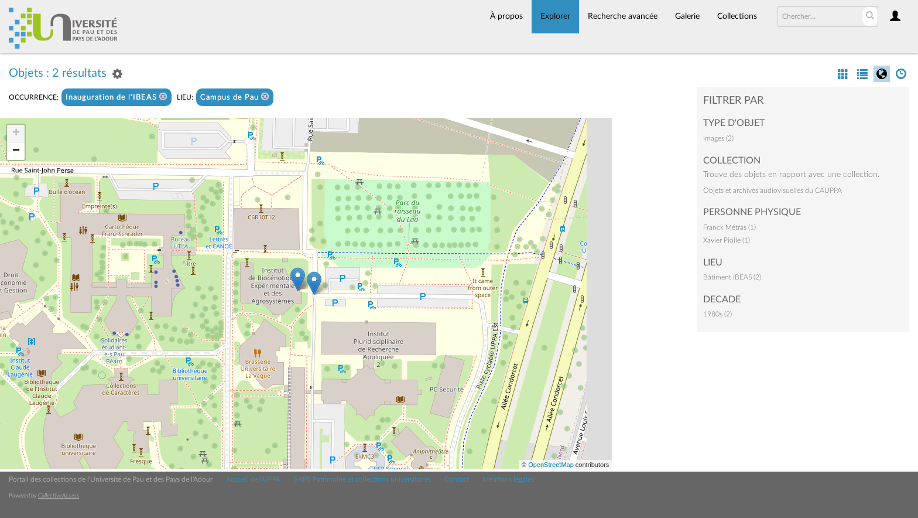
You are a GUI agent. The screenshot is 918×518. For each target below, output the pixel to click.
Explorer (555, 16)
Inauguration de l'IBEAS (116, 97)
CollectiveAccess (58, 496)
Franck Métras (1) (729, 227)
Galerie (687, 16)
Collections (737, 16)
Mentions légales (508, 479)
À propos (506, 16)
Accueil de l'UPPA (253, 479)
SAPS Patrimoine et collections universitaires (362, 479)
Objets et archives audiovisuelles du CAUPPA (772, 190)
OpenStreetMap (551, 464)
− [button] (16, 151)
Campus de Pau (234, 97)
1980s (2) (717, 314)
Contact (456, 479)
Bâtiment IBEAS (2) (732, 277)
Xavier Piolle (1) (726, 240)
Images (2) (718, 138)
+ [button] (16, 133)
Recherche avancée (622, 16)
